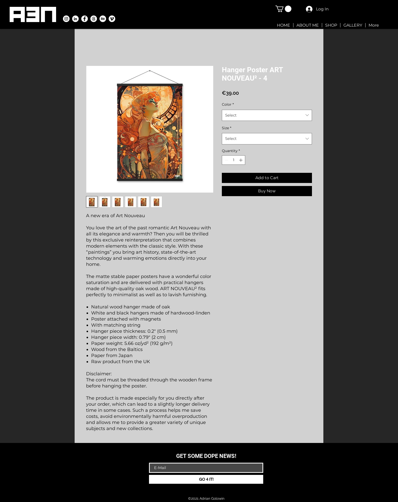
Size (226, 128)
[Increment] (241, 160)
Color (228, 104)
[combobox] (267, 115)
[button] (283, 9)
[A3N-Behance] (103, 18)
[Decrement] (226, 160)
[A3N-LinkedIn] (75, 18)
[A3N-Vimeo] (112, 18)
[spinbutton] (233, 160)
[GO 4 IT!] (206, 479)
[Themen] (93, 18)
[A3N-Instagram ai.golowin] (66, 18)
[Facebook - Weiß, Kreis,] (84, 18)
